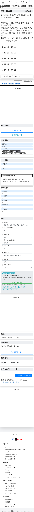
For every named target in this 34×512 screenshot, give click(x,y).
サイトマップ (8, 475)
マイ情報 (4, 84)
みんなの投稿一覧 (10, 459)
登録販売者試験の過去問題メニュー (15, 449)
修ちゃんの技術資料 (10, 483)
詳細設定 (11, 84)
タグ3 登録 (22, 287)
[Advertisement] (17, 106)
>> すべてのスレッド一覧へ (10, 382)
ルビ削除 (7, 502)
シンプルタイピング (10, 504)
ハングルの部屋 (9, 486)
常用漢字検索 (8, 499)
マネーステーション (10, 493)
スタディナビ (8, 490)
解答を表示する (17, 135)
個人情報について (10, 468)
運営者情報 (8, 465)
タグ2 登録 (14, 287)
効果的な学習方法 (10, 456)
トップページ (8, 447)
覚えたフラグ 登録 (17, 282)
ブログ (7, 452)
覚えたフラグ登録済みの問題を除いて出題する (16, 278)
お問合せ (7, 472)
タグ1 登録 (6, 287)
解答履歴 (17, 84)
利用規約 (7, 470)
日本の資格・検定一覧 (11, 454)
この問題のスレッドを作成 (23, 375)
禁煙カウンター (9, 506)
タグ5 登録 (14, 289)
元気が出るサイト (10, 488)
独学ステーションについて (12, 477)
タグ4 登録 (6, 289)
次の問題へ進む (17, 130)
